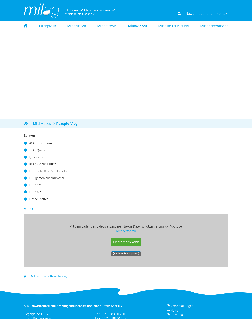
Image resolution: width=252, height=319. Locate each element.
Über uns (175, 315)
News (172, 310)
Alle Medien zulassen (126, 253)
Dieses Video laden (126, 242)
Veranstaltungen (180, 306)
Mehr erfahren (126, 231)
